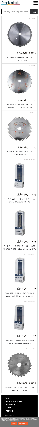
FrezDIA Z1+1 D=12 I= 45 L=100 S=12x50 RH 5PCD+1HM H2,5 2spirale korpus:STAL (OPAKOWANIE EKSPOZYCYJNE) (19, 247)
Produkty (10, 404)
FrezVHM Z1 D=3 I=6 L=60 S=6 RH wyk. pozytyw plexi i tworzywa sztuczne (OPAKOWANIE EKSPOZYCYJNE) (19, 294)
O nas (8, 407)
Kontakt (10, 411)
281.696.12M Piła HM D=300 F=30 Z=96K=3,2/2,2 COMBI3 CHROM (19, 106)
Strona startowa (14, 401)
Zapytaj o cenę (28, 52)
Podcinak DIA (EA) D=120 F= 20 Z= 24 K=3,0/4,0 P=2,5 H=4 (19, 388)
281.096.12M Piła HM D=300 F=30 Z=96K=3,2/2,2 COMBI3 (19, 59)
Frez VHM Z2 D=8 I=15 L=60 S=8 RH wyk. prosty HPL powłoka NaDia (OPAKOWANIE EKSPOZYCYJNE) (19, 200)
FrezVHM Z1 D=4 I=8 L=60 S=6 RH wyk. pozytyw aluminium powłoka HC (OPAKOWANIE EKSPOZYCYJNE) (19, 342)
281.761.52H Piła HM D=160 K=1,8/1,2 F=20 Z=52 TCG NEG (19, 153)
